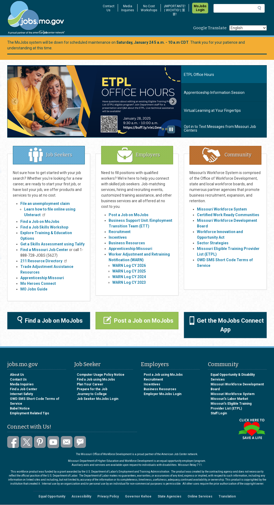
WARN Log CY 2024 (129, 277)
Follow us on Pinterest (40, 442)
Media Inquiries (127, 8)
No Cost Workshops (149, 8)
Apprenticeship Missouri (130, 248)
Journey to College (92, 394)
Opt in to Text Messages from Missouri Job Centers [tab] (220, 128)
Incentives (118, 237)
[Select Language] (248, 28)
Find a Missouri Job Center (44, 250)
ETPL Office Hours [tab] (199, 74)
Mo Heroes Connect (38, 283)
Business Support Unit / (129, 220)
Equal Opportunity (52, 496)
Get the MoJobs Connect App (226, 324)
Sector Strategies (213, 243)
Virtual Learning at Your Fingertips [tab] (212, 110)
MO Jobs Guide (33, 289)
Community (227, 155)
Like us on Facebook (13, 442)
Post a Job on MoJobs (129, 215)
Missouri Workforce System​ (222, 209)
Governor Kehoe (138, 496)
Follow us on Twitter (27, 442)
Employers (138, 155)
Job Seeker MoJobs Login (97, 399)
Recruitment (120, 232)
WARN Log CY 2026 (129, 265)
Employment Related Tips (29, 413)
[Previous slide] (15, 101)
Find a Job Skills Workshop (44, 227)
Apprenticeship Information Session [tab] (214, 92)
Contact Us (109, 8)
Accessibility (81, 496)
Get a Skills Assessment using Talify (52, 244)
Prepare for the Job (92, 389)
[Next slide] (173, 101)
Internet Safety (21, 394)
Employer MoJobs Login (162, 394)
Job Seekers (50, 155)
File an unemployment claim (45, 203)
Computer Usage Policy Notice (100, 375)
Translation (227, 496)
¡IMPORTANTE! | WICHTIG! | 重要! (174, 10)
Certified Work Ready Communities (228, 215)
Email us (67, 442)
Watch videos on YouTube (53, 442)
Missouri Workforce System (232, 394)
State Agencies (169, 496)
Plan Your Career (90, 384)
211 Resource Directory (44, 261)
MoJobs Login (200, 8)
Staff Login (219, 413)
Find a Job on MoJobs (39, 221)
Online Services (200, 496)
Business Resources (127, 243)
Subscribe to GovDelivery (80, 442)
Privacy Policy (108, 496)
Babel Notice (20, 408)
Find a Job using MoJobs (96, 379)
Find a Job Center (23, 389)
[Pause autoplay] (171, 129)
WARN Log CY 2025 (129, 271)
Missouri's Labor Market (229, 399)
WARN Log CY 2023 (129, 282)
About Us (17, 375)
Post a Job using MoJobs (163, 375)
